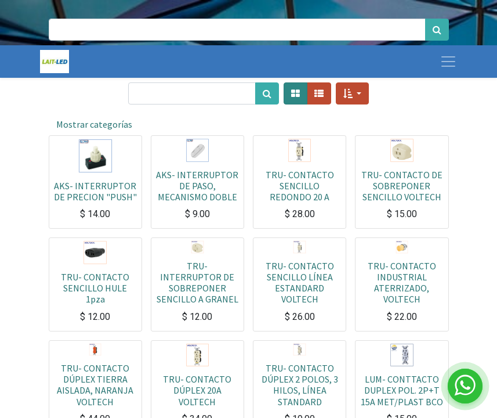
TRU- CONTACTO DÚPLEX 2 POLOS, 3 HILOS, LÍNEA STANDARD (300, 385)
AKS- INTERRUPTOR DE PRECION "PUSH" (95, 191)
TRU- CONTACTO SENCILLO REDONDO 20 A (300, 186)
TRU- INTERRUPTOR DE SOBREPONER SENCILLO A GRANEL (197, 282)
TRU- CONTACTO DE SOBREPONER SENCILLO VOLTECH (401, 186)
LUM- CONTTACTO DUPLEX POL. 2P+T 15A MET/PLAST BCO (402, 390)
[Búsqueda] (437, 30)
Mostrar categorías (94, 124)
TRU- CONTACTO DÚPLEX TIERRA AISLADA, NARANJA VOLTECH (95, 385)
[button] (352, 93)
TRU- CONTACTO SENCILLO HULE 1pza (95, 288)
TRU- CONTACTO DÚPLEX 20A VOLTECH (197, 390)
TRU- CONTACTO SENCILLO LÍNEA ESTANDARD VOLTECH (300, 282)
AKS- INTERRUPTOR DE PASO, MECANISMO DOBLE (197, 186)
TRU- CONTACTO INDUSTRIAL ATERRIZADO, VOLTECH (402, 282)
